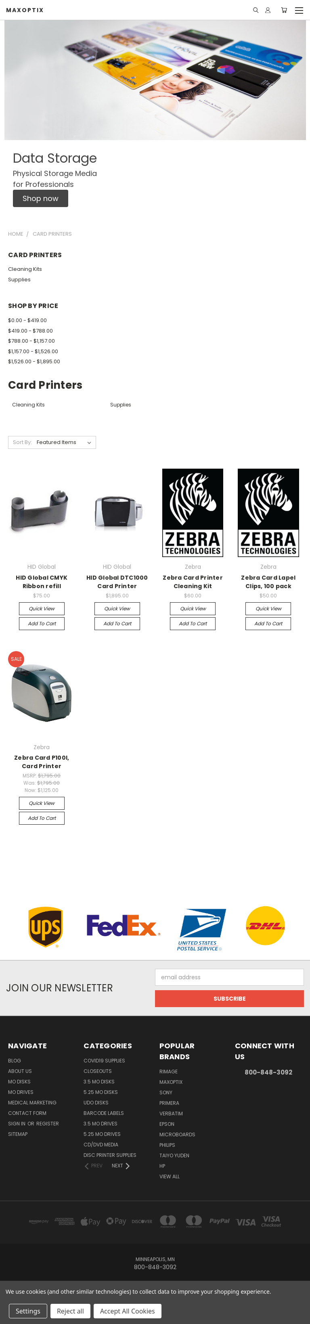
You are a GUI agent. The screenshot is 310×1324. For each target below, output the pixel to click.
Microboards (177, 1134)
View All (169, 1176)
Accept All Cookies (127, 1311)
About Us (20, 1071)
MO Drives (21, 1092)
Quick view (41, 608)
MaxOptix (170, 1082)
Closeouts (98, 1071)
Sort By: (22, 442)
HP (162, 1166)
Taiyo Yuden (174, 1155)
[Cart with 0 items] (284, 10)
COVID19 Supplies (104, 1060)
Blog (14, 1060)
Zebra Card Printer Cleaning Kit (193, 582)
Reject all (70, 1311)
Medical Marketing (32, 1102)
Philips (167, 1145)
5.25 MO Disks (101, 1092)
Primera (169, 1103)
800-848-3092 (268, 1072)
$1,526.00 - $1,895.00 (34, 361)
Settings (28, 1311)
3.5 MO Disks (99, 1081)
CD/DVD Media (101, 1144)
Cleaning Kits (25, 269)
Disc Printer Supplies (110, 1155)
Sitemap (17, 1134)
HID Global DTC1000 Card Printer (117, 582)
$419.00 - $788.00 (30, 331)
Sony (165, 1092)
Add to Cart (42, 623)
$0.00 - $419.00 (27, 320)
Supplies (19, 279)
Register (47, 1123)
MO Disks (19, 1081)
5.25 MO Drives (102, 1134)
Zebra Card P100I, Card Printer (41, 762)
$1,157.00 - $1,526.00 (33, 351)
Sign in (17, 1123)
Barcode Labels (104, 1113)
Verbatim (171, 1113)
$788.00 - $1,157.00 (31, 341)
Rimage (168, 1071)
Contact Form (27, 1113)
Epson (166, 1124)
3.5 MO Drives (100, 1123)
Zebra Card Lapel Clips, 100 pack (268, 582)
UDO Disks (96, 1102)
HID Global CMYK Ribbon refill (41, 582)
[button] (40, 198)
